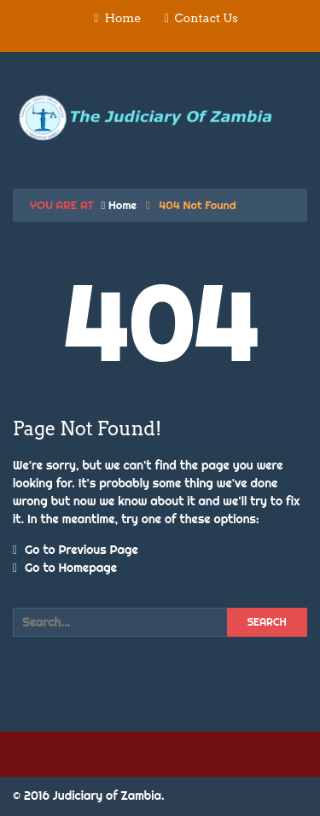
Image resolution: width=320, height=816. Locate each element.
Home (122, 18)
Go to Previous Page (75, 549)
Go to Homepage (65, 567)
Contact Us (206, 18)
